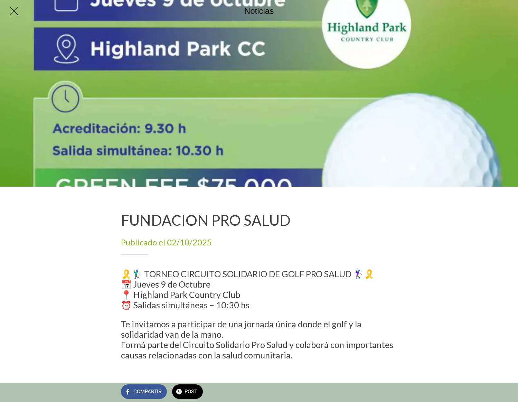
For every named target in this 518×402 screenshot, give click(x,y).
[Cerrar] (14, 11)
